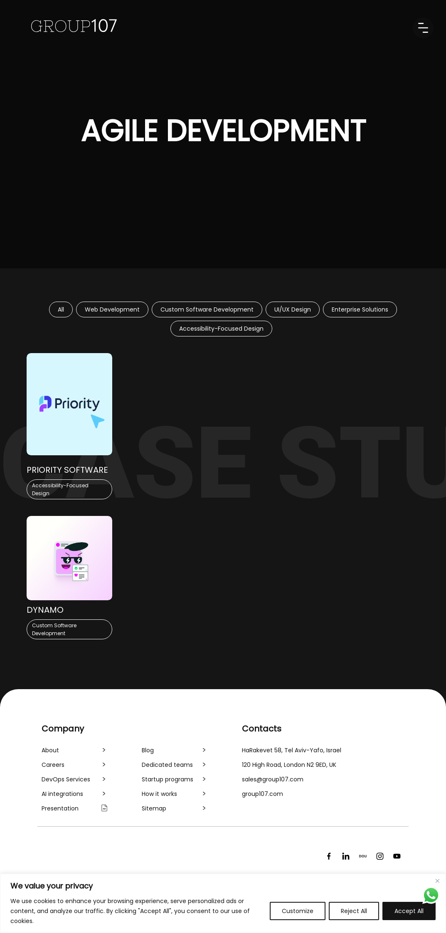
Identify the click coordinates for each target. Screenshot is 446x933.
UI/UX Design (292, 309)
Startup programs (167, 779)
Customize (297, 911)
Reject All (354, 911)
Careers (53, 765)
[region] (223, 903)
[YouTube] (396, 856)
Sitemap (154, 808)
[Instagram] (379, 856)
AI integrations (62, 794)
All (61, 309)
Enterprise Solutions (360, 309)
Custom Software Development (207, 309)
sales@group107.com (272, 779)
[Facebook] (328, 856)
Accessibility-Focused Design (221, 328)
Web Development (112, 309)
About (50, 750)
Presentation (60, 808)
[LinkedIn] (345, 856)
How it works (159, 794)
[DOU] (362, 856)
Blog (148, 750)
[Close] (437, 881)
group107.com (262, 794)
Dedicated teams (167, 765)
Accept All (409, 911)
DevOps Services (66, 779)
